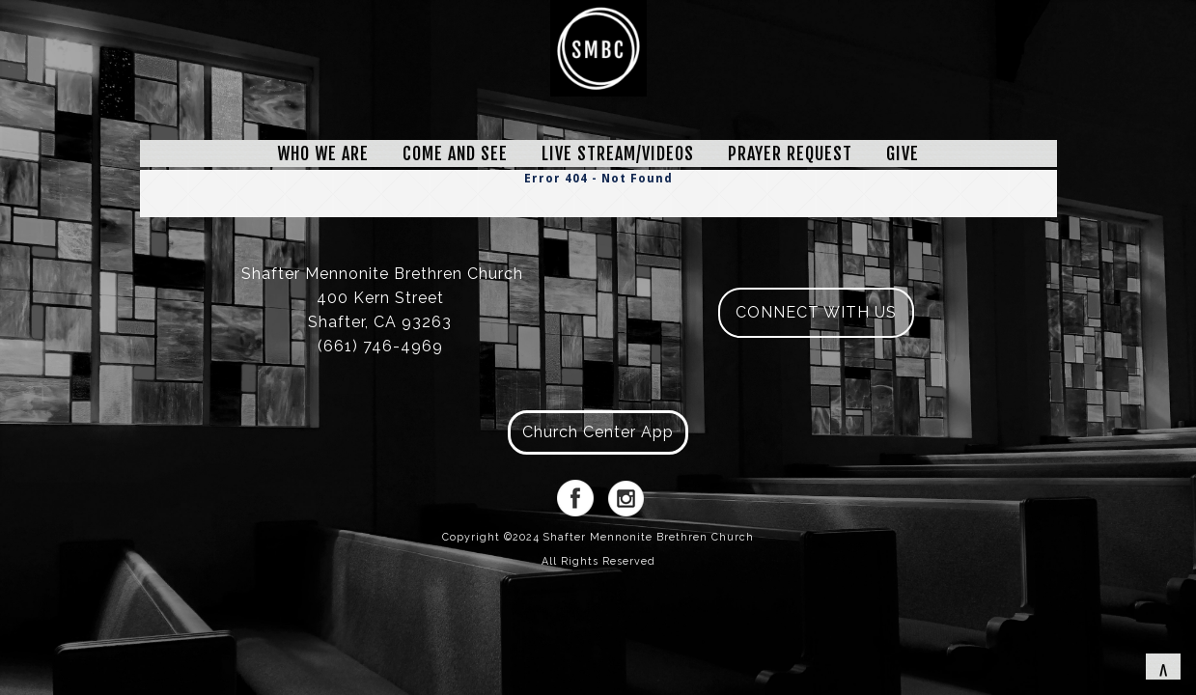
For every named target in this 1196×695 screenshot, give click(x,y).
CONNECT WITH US (816, 312)
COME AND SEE (455, 153)
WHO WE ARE (323, 153)
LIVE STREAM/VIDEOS (618, 153)
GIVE (902, 153)
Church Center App (598, 432)
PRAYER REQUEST (790, 153)
